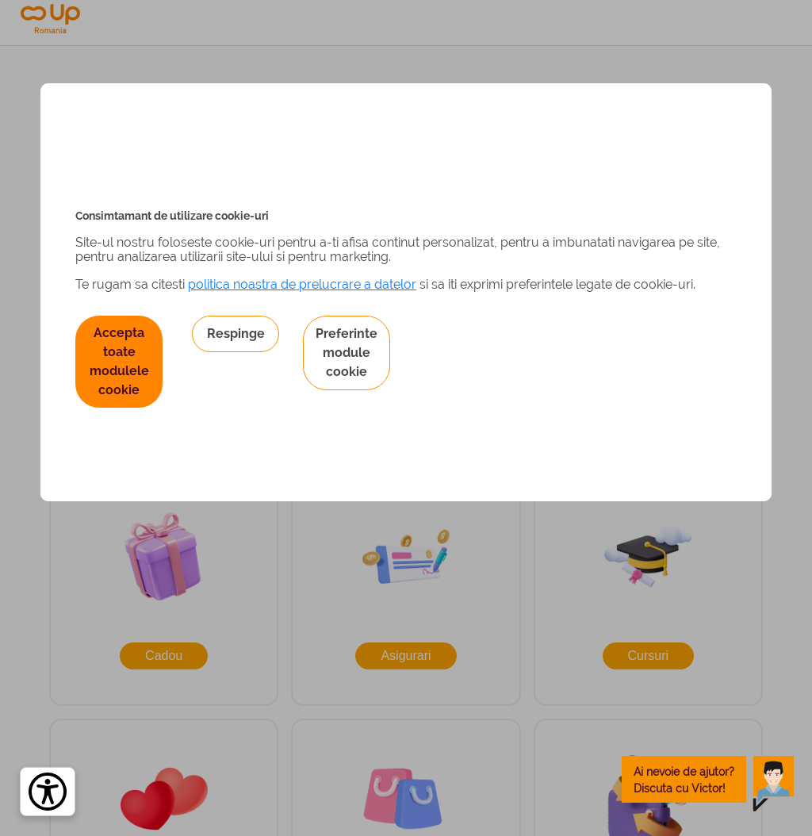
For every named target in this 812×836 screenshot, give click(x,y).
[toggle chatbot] (708, 779)
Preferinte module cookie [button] (346, 352)
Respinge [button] (236, 333)
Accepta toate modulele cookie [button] (119, 361)
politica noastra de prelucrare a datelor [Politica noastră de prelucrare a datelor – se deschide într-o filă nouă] (302, 284)
